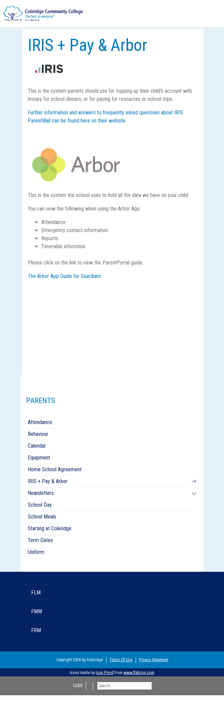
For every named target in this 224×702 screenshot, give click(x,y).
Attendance (40, 422)
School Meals (42, 516)
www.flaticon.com (139, 672)
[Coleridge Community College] (43, 13)
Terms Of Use (121, 659)
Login (78, 684)
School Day (40, 505)
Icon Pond (104, 672)
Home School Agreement (55, 469)
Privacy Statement (153, 659)
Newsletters (41, 493)
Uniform (36, 552)
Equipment (39, 457)
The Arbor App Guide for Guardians (64, 276)
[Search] (124, 686)
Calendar (37, 446)
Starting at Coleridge (49, 528)
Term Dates (40, 540)
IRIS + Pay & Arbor (48, 481)
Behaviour (38, 434)
